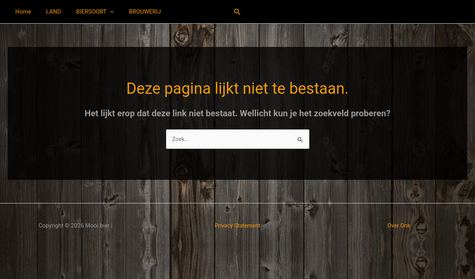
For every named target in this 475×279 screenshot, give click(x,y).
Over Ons (399, 225)
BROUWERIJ (132, 11)
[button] (237, 12)
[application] (101, 11)
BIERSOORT (86, 11)
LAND (48, 11)
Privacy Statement (237, 225)
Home (21, 11)
